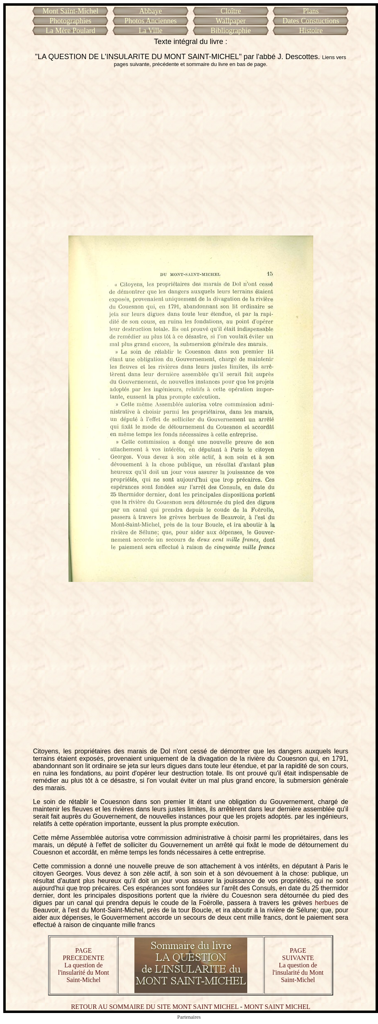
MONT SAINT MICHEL (277, 1006)
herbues (326, 902)
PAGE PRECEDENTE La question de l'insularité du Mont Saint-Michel (83, 965)
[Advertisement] (76, 151)
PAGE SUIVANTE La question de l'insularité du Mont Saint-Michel (298, 965)
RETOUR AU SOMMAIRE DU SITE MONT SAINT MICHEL (154, 1006)
